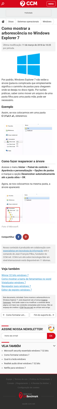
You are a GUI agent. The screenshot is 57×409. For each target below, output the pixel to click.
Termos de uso (20, 379)
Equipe (9, 379)
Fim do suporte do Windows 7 (42, 315)
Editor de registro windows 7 (17, 289)
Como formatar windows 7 (16, 355)
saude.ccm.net (28, 404)
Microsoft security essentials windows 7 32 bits (26, 350)
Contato (10, 383)
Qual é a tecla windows (15, 359)
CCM (22, 307)
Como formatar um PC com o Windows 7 (16, 315)
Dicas (11, 21)
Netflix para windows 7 (15, 368)
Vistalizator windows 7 (14, 282)
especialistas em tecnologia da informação (23, 251)
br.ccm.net (29, 307)
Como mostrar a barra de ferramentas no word (26, 278)
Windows (47, 21)
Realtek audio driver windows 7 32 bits (22, 363)
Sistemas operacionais (28, 21)
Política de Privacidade (40, 379)
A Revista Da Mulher (40, 383)
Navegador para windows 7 (16, 286)
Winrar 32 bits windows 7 (15, 275)
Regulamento (22, 383)
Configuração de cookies (28, 387)
